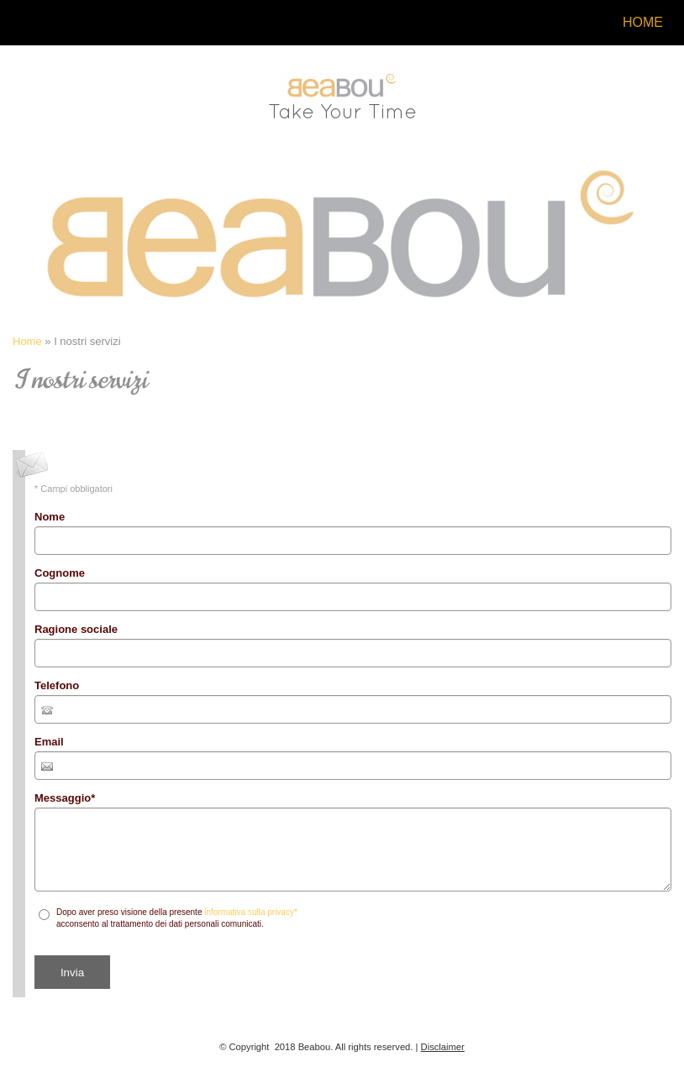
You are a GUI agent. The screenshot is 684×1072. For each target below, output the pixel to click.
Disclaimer (443, 1047)
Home (643, 22)
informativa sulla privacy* (250, 912)
